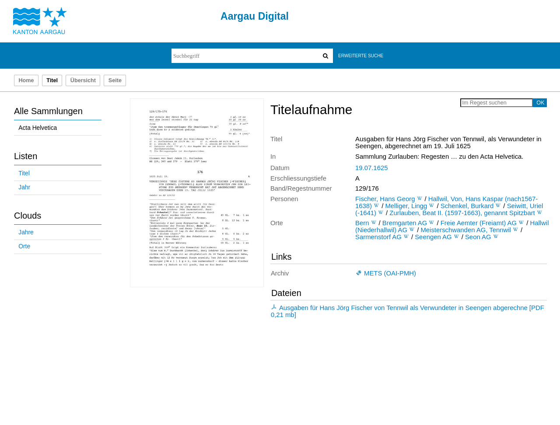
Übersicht (83, 80)
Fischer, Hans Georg (385, 198)
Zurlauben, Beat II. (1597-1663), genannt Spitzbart (462, 212)
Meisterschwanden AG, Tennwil (465, 229)
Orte (24, 246)
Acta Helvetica (37, 128)
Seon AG (478, 236)
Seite (115, 80)
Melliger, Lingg (406, 205)
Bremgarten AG (404, 222)
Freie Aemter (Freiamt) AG (479, 222)
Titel (23, 173)
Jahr (24, 187)
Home (26, 80)
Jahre (25, 232)
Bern (362, 222)
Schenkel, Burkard (467, 205)
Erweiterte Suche (360, 55)
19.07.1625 (371, 167)
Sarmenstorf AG (378, 236)
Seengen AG (433, 236)
